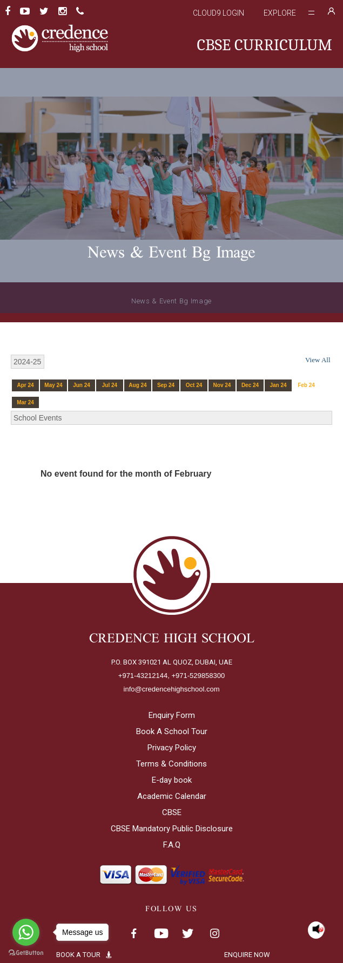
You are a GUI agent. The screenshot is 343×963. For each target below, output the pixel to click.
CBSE (171, 812)
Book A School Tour (171, 731)
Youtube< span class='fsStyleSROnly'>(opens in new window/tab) (161, 934)
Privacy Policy (171, 747)
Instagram (215, 934)
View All (318, 360)
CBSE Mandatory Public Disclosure (172, 828)
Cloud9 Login (218, 13)
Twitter (188, 934)
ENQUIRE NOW (256, 955)
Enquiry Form (172, 715)
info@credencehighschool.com (172, 689)
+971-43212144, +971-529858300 (171, 676)
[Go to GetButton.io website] (26, 952)
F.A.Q (171, 845)
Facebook (134, 934)
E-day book (172, 780)
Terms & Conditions (171, 764)
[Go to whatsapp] (25, 932)
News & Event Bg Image (171, 301)
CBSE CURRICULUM (264, 45)
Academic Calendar (171, 796)
